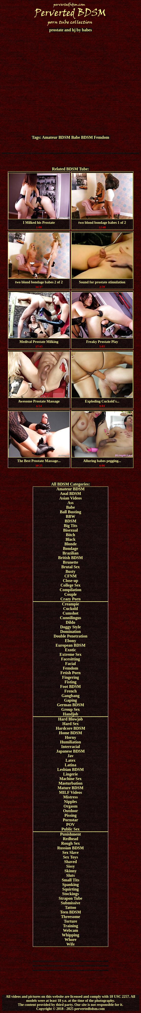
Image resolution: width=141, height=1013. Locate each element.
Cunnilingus (70, 618)
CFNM (71, 576)
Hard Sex (70, 723)
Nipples (70, 801)
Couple (70, 594)
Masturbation (70, 783)
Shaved (70, 861)
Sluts (70, 875)
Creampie (70, 604)
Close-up (70, 580)
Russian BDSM (70, 848)
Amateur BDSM (56, 137)
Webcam (70, 930)
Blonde (70, 544)
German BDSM (70, 705)
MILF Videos (70, 792)
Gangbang (70, 695)
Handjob (70, 714)
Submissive (70, 903)
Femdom (101, 137)
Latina (70, 765)
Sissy (70, 866)
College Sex (70, 585)
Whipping (70, 935)
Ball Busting (70, 512)
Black (70, 539)
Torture (70, 921)
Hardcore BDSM (70, 728)
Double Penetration (70, 636)
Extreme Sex (70, 654)
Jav (71, 756)
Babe (75, 137)
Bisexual (70, 530)
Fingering (70, 677)
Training (70, 926)
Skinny (70, 871)
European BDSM (71, 645)
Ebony (70, 641)
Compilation (70, 590)
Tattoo (70, 907)
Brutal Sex (70, 567)
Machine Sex (70, 778)
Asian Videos (70, 498)
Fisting (70, 682)
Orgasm (70, 806)
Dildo (70, 622)
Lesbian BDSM (70, 769)
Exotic (70, 650)
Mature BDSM (70, 788)
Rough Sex (70, 843)
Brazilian (70, 553)
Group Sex (70, 709)
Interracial (70, 746)
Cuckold (70, 608)
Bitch (70, 535)
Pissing (70, 815)
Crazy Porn (70, 599)
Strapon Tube (70, 898)
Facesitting (70, 659)
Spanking (70, 884)
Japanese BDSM (70, 751)
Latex (70, 760)
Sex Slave (70, 852)
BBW (70, 516)
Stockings (70, 894)
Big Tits (70, 525)
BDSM (87, 137)
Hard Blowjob (70, 719)
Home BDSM (70, 733)
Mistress (70, 797)
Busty (70, 571)
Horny (70, 737)
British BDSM (70, 558)
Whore (70, 939)
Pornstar (70, 820)
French (70, 691)
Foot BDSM (70, 686)
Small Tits (70, 880)
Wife (70, 944)
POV (70, 824)
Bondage (70, 548)
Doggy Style (70, 627)
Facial (70, 663)
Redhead (70, 839)
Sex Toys (70, 857)
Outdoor (70, 811)
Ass (70, 503)
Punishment (70, 834)
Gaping (70, 700)
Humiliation (70, 742)
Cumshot (70, 613)
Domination (70, 631)
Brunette (70, 562)
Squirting (70, 889)
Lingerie (70, 774)
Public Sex (70, 829)
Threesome (70, 916)
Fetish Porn (70, 673)
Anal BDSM (70, 493)
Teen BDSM (70, 912)
